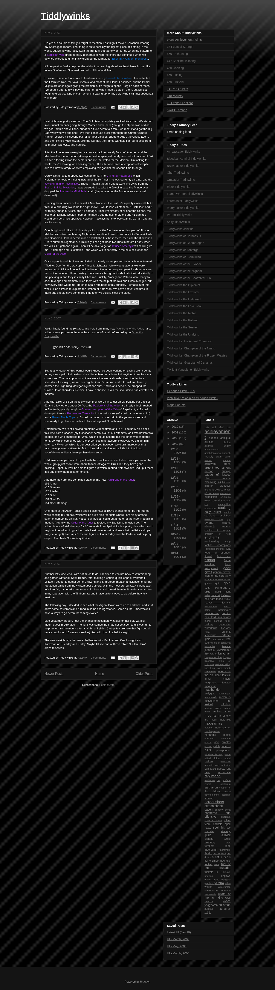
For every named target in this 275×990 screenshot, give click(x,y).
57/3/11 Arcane (177, 110)
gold (217, 583)
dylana (209, 522)
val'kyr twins (212, 879)
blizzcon (209, 485)
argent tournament (218, 467)
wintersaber (211, 890)
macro (227, 678)
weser (208, 886)
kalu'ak (213, 653)
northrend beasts (218, 734)
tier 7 (218, 857)
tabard (227, 839)
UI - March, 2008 (178, 953)
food (228, 564)
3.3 (229, 427)
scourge (209, 798)
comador (216, 500)
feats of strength (218, 552)
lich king (210, 668)
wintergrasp (224, 887)
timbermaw (218, 860)
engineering (212, 541)
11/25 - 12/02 (176, 498)
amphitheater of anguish (218, 453)
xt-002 (227, 901)
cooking (224, 508)
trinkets (209, 872)
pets (208, 750)
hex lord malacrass (218, 617)
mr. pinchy (224, 715)
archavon (210, 463)
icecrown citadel (218, 635)
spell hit (219, 827)
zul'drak (209, 908)
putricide (226, 765)
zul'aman (224, 905)
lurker (208, 678)
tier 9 (208, 860)
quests (221, 768)
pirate (228, 754)
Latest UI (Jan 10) (179, 932)
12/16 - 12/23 (176, 469)
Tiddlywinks (65, 16)
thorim (208, 853)
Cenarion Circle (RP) (181, 391)
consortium (210, 508)
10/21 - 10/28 (176, 545)
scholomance (212, 794)
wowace (226, 890)
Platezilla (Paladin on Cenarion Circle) (192, 398)
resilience (210, 780)
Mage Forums (176, 405)
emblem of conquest (218, 530)
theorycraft (211, 849)
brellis (208, 489)
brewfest (217, 489)
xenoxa (209, 901)
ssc (228, 827)
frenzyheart (211, 568)
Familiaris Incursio (215, 549)
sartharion (211, 787)
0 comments (98, 107)
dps (229, 519)
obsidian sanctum (218, 738)
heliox (227, 606)
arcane (227, 460)
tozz (216, 864)
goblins (208, 583)
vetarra (219, 883)
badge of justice (218, 474)
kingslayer (210, 661)
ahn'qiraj (225, 437)
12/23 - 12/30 (176, 460)
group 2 (225, 587)
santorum (225, 784)
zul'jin (208, 912)
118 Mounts (175, 96)
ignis (207, 639)
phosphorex (223, 750)
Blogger (145, 981)
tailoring (210, 842)
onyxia (208, 742)
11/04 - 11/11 (176, 526)
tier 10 (216, 853)
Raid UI (84, 347)
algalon (227, 442)
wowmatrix (210, 894)
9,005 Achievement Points (184, 39)
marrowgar (225, 693)
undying (209, 876)
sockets (217, 824)
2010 (175, 426)
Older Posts (144, 674)
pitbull (208, 758)
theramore (225, 850)
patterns (226, 746)
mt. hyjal (211, 719)
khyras (227, 657)
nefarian (209, 727)
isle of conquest (222, 642)
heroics (226, 613)
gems (208, 572)
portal (228, 758)
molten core (222, 711)
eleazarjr (210, 526)
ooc (216, 742)
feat (228, 548)
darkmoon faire (214, 519)
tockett (208, 864)
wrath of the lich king (218, 895)
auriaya (226, 471)
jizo (207, 653)
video (228, 883)
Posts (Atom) (107, 684)
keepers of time (213, 657)
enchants (212, 537)
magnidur (210, 686)
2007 (175, 444)
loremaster (210, 671)
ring (219, 780)
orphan (208, 746)
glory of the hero (215, 575)
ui (217, 872)
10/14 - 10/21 (176, 554)
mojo (207, 711)
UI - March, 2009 (178, 939)
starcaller (209, 831)
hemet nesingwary (218, 610)
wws (228, 897)
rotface (227, 780)
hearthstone (211, 606)
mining (208, 708)
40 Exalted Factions (180, 103)
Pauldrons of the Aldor (129, 328)
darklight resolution (218, 515)
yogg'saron (211, 905)
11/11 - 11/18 (176, 517)
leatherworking (223, 664)
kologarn (209, 664)
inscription (218, 639)
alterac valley (218, 445)
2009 (175, 432)
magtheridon (213, 689)
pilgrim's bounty (214, 754)
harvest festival (218, 602)
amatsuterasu (212, 449)
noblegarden (212, 731)
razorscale (224, 772)
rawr (207, 772)
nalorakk (225, 719)
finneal (208, 556)
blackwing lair (213, 482)
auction (209, 471)
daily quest (213, 512)
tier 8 (227, 857)
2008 (175, 438)
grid (217, 588)
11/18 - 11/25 (176, 507)
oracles (226, 742)
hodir (228, 620)
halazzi (215, 595)
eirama (226, 522)
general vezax (222, 572)
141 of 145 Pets (177, 89)
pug (217, 765)
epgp (228, 541)
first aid (224, 556)
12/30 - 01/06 (176, 450)
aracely (209, 456)
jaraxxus (210, 649)
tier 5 (211, 857)
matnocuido (211, 697)
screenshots (214, 802)
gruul (208, 591)
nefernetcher (223, 727)
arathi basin (223, 456)
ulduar (225, 872)
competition (224, 504)
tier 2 (223, 853)
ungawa (226, 875)
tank (228, 842)
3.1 (214, 427)
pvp (207, 768)
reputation (213, 776)
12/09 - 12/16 (176, 479)
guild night (223, 591)
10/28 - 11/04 (176, 536)
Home (99, 674)
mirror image (223, 708)
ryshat (208, 784)
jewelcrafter (224, 649)
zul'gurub (225, 908)
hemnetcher (212, 613)
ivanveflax (210, 646)
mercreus (225, 697)
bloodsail (225, 485)
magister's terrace (218, 682)
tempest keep (218, 845)
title (228, 860)
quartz (213, 768)
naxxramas (213, 723)
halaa (207, 595)
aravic (208, 460)
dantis (227, 512)
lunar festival (222, 675)
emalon (226, 526)
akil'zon (209, 442)
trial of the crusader (218, 866)
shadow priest (223, 809)
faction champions (218, 545)
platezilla (217, 758)
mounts (210, 715)
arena (227, 463)
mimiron (226, 704)
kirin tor (225, 661)
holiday (209, 624)
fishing (210, 560)
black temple (218, 478)
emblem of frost (218, 534)
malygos (210, 693)
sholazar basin (213, 820)
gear (227, 568)
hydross (226, 628)
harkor (227, 599)
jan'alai (226, 646)
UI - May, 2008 (176, 946)
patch (216, 746)
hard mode (216, 598)
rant (228, 768)
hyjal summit (218, 631)
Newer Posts (53, 674)
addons (213, 437)
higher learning (213, 621)
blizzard (226, 482)
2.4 (207, 427)
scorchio (226, 794)
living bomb (224, 668)
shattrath (226, 816)
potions (209, 761)
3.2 (221, 427)
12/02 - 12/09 (176, 488)
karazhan (224, 653)
